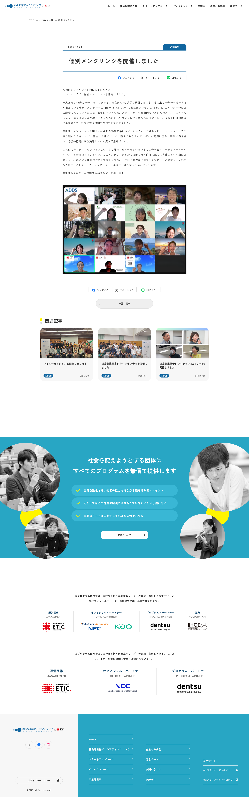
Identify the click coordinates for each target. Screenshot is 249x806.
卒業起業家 (95, 788)
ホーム (111, 6)
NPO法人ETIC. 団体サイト (216, 779)
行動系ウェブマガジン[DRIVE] (217, 788)
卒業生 (201, 6)
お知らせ (151, 788)
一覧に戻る (124, 304)
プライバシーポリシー (39, 788)
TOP (31, 20)
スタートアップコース (155, 6)
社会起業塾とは (129, 6)
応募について (124, 539)
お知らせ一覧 (46, 20)
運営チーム (236, 6)
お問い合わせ (153, 778)
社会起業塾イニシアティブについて (109, 758)
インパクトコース (182, 6)
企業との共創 (217, 6)
